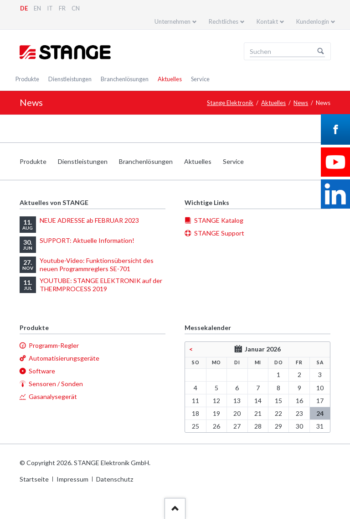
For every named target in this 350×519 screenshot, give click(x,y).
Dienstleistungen (70, 79)
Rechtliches (223, 21)
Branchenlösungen (125, 79)
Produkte (27, 79)
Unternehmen (172, 21)
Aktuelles (170, 79)
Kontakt (267, 21)
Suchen (321, 51)
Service (200, 79)
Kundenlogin (312, 21)
